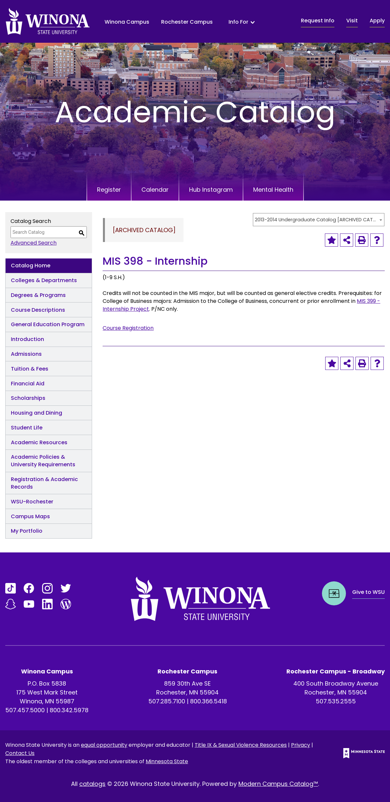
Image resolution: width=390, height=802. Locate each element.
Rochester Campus (187, 22)
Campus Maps (30, 516)
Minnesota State (167, 761)
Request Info (317, 20)
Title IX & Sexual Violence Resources (241, 745)
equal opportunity (104, 745)
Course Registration (128, 328)
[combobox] (318, 219)
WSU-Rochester (32, 501)
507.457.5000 (25, 710)
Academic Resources (39, 442)
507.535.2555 (336, 701)
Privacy (300, 745)
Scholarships (28, 398)
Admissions (26, 354)
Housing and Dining (36, 413)
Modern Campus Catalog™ (278, 784)
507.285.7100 (166, 701)
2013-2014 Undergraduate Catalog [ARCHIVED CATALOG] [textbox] (315, 219)
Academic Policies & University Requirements (43, 460)
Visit (352, 20)
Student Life (26, 427)
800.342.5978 (69, 710)
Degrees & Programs (38, 295)
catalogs (92, 784)
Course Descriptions (38, 310)
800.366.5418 (208, 701)
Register (109, 189)
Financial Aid (27, 383)
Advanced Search (34, 243)
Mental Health (273, 189)
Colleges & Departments (44, 280)
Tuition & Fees (29, 369)
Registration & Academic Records (44, 483)
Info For (238, 22)
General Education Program (48, 324)
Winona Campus (127, 22)
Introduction (27, 339)
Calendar (155, 189)
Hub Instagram (211, 189)
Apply (377, 20)
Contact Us (20, 753)
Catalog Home (30, 265)
